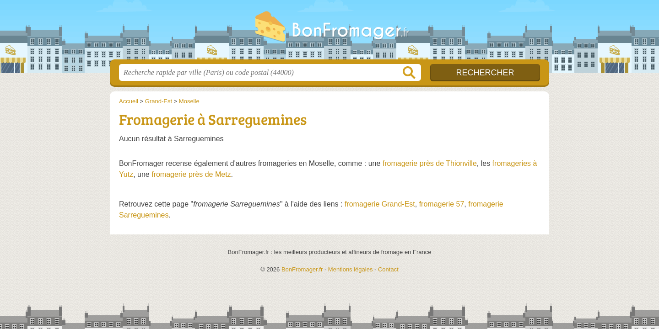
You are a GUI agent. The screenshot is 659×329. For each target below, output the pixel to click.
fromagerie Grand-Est (380, 204)
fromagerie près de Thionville (430, 163)
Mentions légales (350, 269)
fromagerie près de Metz (191, 174)
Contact (388, 269)
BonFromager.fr (329, 32)
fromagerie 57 (442, 204)
